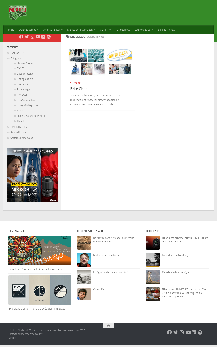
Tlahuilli (21, 123)
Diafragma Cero (25, 81)
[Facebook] (21, 39)
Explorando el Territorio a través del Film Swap (36, 311)
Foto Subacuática (26, 102)
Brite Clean (78, 91)
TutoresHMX (123, 29)
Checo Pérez (100, 291)
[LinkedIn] (43, 39)
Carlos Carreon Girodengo (175, 257)
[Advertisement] (147, 11)
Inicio (11, 29)
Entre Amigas (24, 91)
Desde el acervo (25, 75)
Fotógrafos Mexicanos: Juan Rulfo (111, 274)
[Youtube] (38, 39)
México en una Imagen (80, 29)
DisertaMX (22, 86)
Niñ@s (20, 112)
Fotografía (15, 60)
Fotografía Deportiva (27, 107)
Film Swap (22, 97)
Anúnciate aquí (51, 29)
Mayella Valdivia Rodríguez (176, 274)
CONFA (104, 29)
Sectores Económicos (21, 140)
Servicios (75, 85)
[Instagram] (32, 39)
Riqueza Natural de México (31, 118)
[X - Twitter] (27, 39)
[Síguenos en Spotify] (48, 39)
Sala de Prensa (166, 29)
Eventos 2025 (142, 29)
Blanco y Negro (25, 65)
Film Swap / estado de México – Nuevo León (35, 271)
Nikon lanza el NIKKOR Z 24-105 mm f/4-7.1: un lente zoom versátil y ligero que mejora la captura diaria (184, 295)
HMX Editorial (17, 129)
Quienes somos (27, 29)
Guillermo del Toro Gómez (107, 257)
